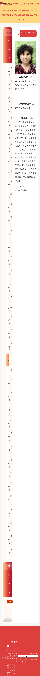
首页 (22, 32)
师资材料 (28, 32)
